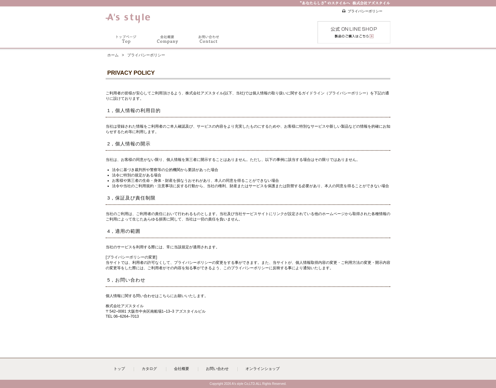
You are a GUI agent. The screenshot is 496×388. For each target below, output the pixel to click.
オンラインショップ (262, 368)
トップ (119, 368)
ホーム (113, 55)
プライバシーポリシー (365, 11)
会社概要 (181, 368)
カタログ (149, 368)
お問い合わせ (217, 368)
